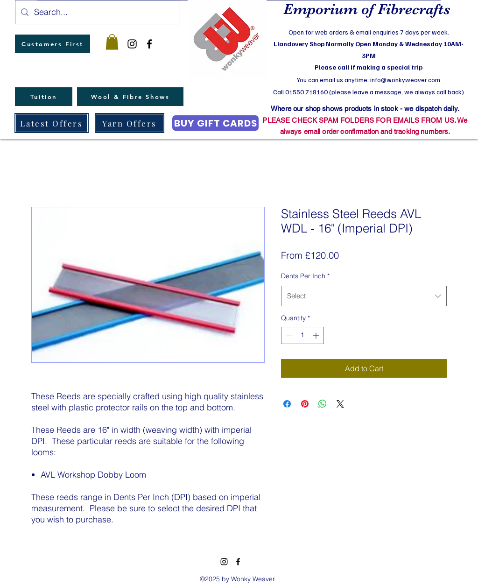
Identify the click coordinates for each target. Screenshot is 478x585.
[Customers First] (52, 44)
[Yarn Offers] (129, 123)
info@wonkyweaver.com (405, 80)
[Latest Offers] (51, 123)
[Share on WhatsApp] (322, 403)
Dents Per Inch (305, 276)
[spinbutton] (302, 335)
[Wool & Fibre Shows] (130, 96)
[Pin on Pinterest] (304, 403)
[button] (112, 41)
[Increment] (317, 335)
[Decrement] (288, 335)
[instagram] (132, 44)
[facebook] (149, 44)
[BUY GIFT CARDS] (215, 123)
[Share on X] (340, 403)
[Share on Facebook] (287, 403)
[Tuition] (43, 96)
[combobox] (364, 296)
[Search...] (97, 12)
